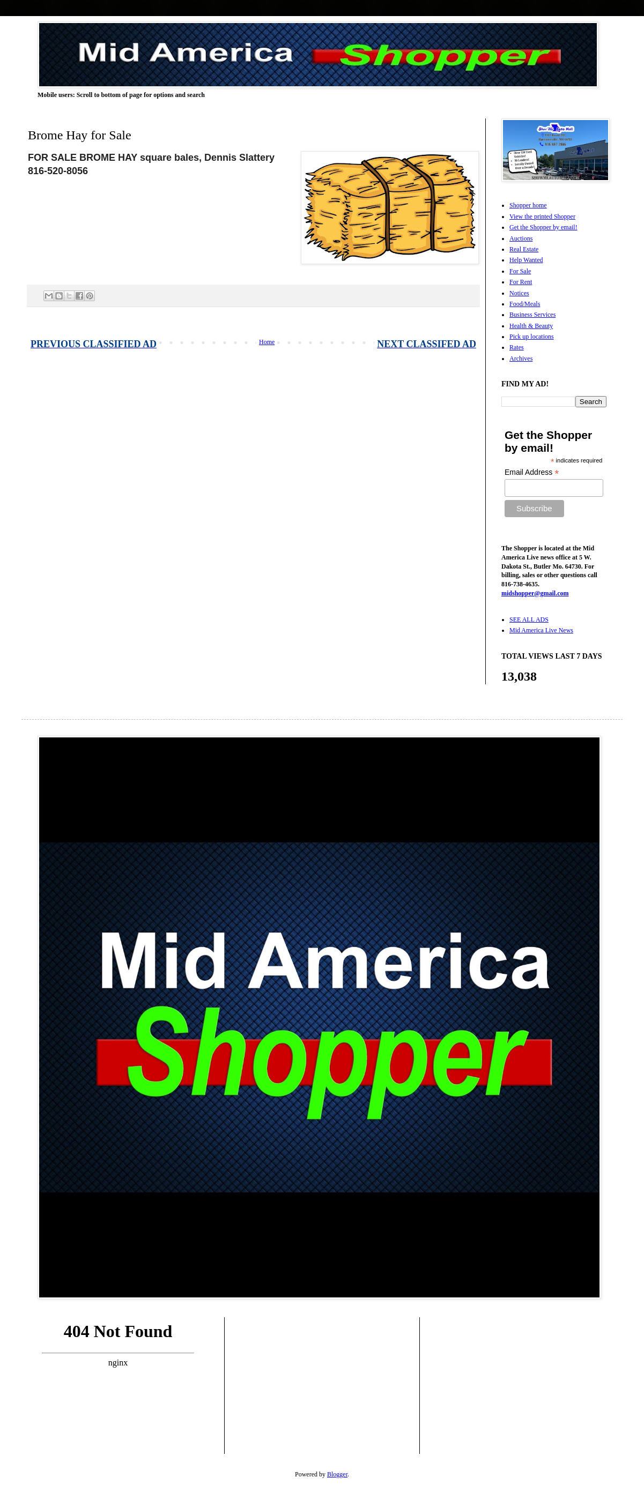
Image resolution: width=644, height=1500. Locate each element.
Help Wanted (526, 260)
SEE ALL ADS (529, 619)
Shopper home (528, 205)
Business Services (532, 314)
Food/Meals (524, 304)
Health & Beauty (531, 326)
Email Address (532, 472)
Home (267, 342)
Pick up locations (531, 336)
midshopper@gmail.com (535, 593)
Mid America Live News (541, 630)
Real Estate (523, 249)
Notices (519, 293)
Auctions (520, 238)
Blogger (337, 1474)
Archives (520, 358)
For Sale (520, 271)
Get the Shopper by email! (543, 227)
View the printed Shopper (542, 216)
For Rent (520, 282)
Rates (516, 347)
